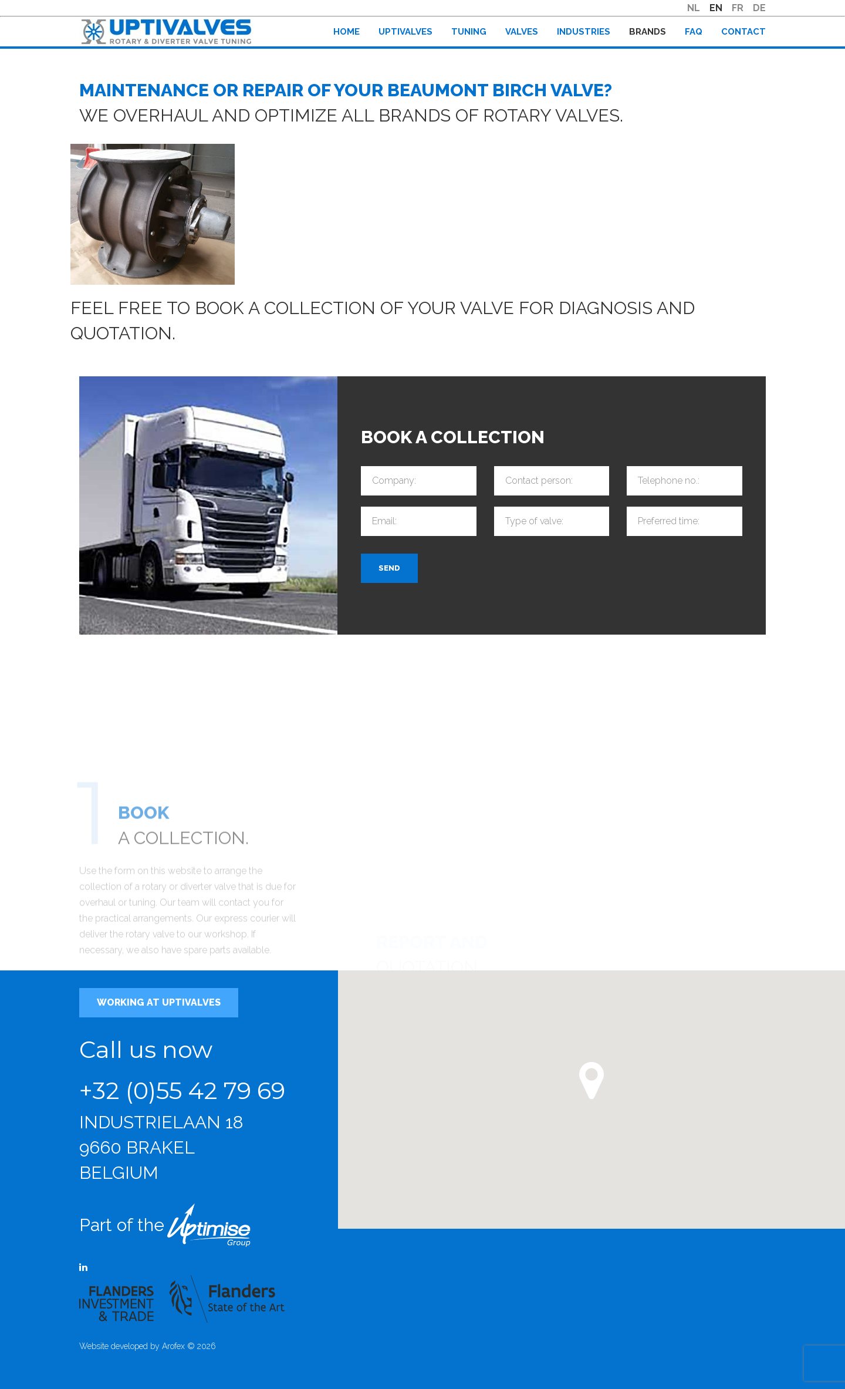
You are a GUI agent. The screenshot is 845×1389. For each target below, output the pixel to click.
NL (693, 8)
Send (389, 568)
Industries (583, 31)
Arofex (173, 1346)
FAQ (693, 31)
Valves (521, 31)
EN (715, 8)
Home (346, 31)
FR (737, 8)
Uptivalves (405, 31)
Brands (647, 31)
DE (759, 8)
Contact (743, 31)
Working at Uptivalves (158, 1002)
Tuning (468, 31)
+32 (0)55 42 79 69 (182, 1090)
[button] (591, 1081)
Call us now (145, 1049)
